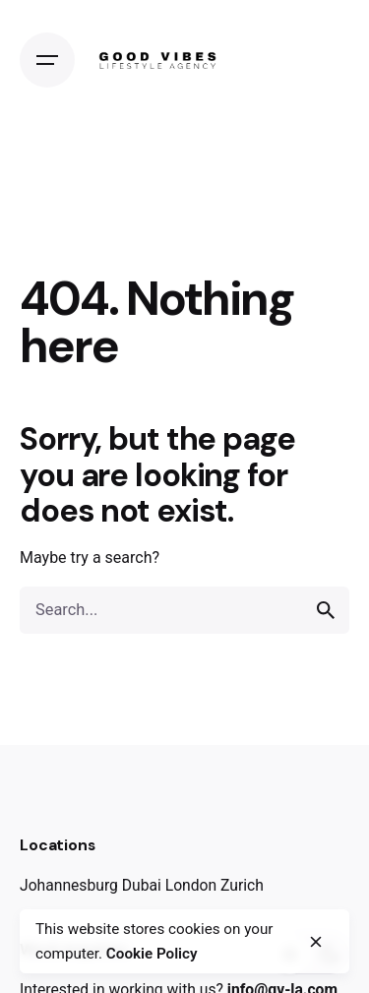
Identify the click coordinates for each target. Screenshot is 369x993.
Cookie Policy (152, 953)
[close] (315, 941)
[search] (325, 610)
